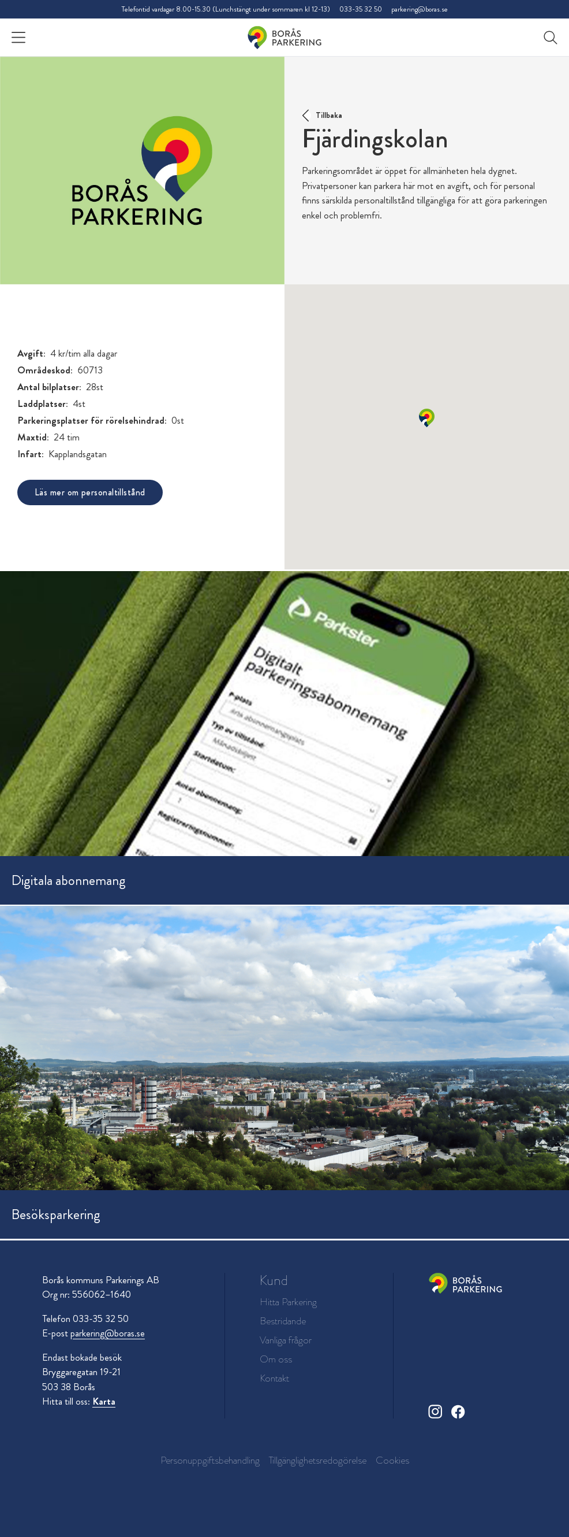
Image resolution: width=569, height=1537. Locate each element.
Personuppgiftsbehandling (210, 1460)
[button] (427, 418)
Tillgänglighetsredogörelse (317, 1460)
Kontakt (274, 1378)
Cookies (392, 1460)
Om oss (276, 1359)
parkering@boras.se (419, 8)
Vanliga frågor (286, 1340)
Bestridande (283, 1321)
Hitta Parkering (288, 1302)
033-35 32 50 (360, 8)
